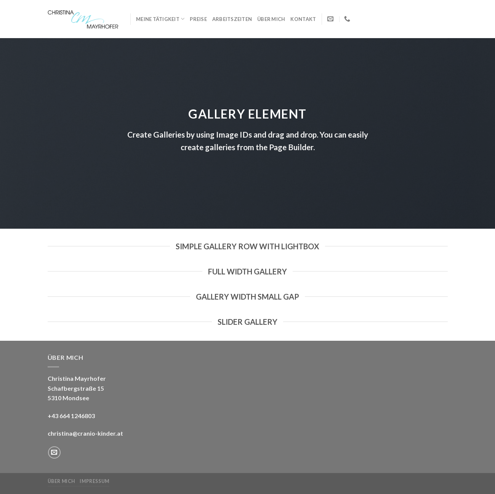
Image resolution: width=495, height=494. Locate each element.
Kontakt (303, 19)
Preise (198, 19)
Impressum (94, 481)
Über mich (271, 19)
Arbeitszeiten (232, 19)
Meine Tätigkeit (160, 18)
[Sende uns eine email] (54, 452)
